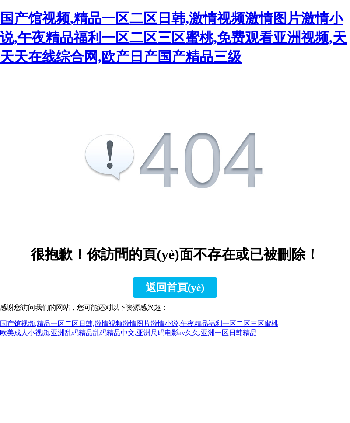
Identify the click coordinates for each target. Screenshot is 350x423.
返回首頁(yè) (175, 287)
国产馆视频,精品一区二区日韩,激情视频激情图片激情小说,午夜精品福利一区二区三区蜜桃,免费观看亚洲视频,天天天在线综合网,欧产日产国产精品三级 (173, 37)
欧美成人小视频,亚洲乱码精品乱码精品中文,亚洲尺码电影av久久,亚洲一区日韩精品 (128, 332)
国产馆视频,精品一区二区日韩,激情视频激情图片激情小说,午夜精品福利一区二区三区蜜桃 (139, 323)
